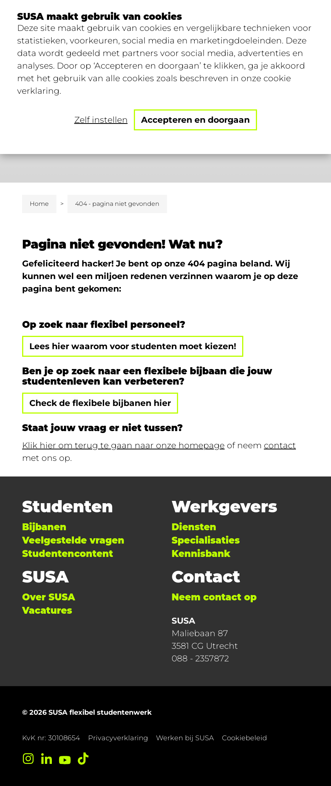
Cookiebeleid (244, 738)
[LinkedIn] (46, 758)
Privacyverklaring (118, 738)
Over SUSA (48, 597)
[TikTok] (83, 758)
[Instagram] (28, 758)
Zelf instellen (101, 120)
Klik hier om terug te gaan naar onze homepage (123, 445)
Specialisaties (206, 540)
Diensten (194, 527)
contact (280, 445)
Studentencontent (67, 553)
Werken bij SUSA (185, 738)
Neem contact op (214, 597)
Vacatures (47, 610)
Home (39, 203)
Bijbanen (44, 527)
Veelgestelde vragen (73, 540)
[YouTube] (65, 758)
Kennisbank (201, 553)
